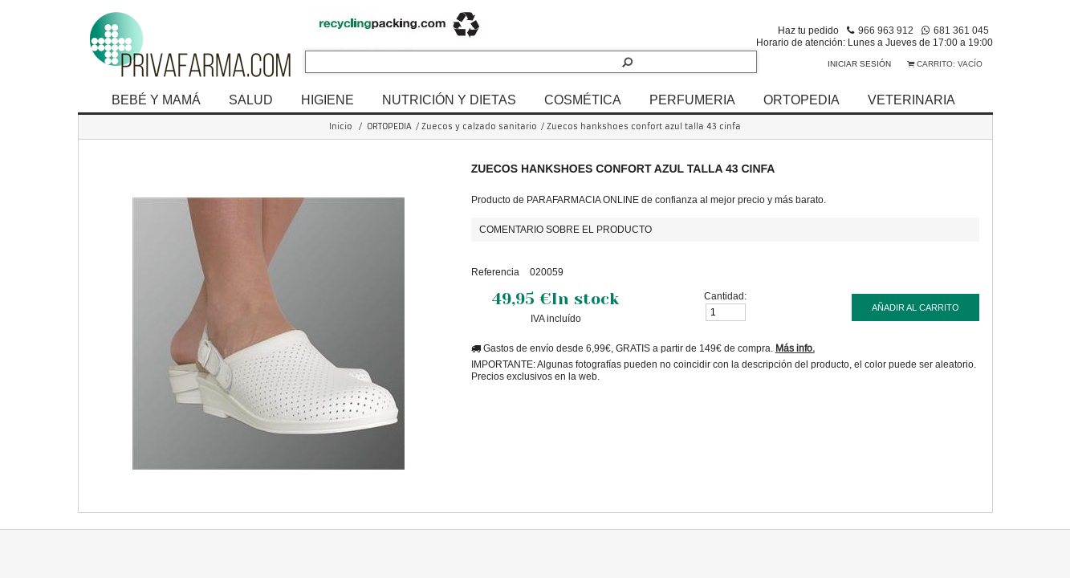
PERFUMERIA (692, 99)
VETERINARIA (911, 99)
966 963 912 (885, 30)
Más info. (795, 348)
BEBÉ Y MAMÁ (156, 99)
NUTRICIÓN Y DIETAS (449, 99)
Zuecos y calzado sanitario (479, 126)
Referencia (495, 272)
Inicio (340, 126)
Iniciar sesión (859, 64)
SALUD (251, 99)
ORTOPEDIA (801, 99)
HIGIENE (327, 99)
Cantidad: (725, 296)
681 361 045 (961, 30)
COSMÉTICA (582, 99)
